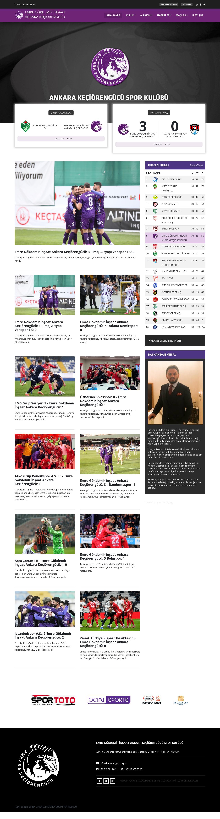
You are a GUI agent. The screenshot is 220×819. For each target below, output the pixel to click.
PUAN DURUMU (169, 4)
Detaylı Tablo (196, 172)
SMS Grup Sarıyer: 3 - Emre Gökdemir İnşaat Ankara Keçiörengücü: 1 (44, 412)
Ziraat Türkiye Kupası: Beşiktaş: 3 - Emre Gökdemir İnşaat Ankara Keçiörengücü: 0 (108, 649)
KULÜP (130, 15)
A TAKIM (145, 15)
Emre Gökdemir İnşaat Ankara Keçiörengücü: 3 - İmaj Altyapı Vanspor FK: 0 (74, 258)
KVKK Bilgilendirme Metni (165, 348)
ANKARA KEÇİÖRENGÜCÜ (45, 17)
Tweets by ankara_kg (159, 509)
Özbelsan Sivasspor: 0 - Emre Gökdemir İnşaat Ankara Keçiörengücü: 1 (103, 408)
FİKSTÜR (187, 4)
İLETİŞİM (197, 15)
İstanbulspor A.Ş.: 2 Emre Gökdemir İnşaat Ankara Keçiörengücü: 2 (43, 642)
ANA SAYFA (114, 15)
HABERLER (163, 15)
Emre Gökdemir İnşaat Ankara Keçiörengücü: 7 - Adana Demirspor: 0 (109, 333)
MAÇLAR (181, 15)
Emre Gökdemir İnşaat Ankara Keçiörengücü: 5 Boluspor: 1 (104, 563)
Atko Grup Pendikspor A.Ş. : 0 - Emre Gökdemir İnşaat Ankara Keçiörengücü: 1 (44, 487)
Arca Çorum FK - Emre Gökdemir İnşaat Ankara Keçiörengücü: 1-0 (41, 569)
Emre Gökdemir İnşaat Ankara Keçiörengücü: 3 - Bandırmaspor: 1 (107, 489)
